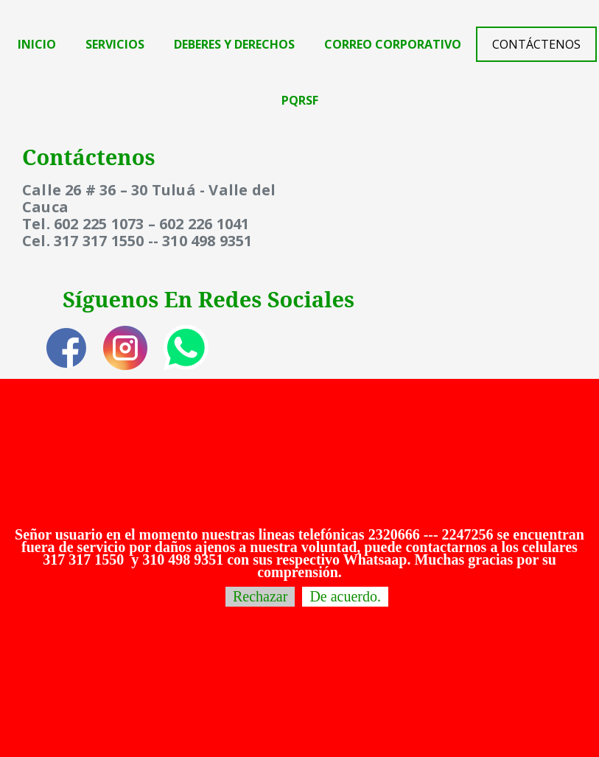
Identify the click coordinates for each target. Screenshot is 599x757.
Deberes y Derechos (234, 44)
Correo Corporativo (392, 44)
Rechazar (260, 596)
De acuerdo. (345, 596)
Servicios (114, 44)
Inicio (37, 44)
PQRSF (299, 100)
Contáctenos (536, 44)
